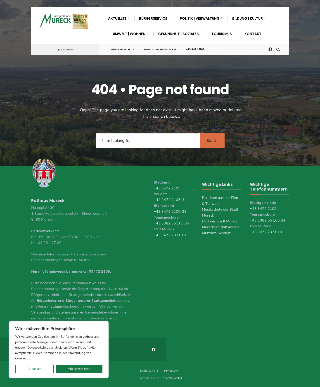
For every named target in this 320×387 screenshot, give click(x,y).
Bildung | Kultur (247, 18)
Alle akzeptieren (79, 369)
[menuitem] (121, 17)
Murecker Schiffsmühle (220, 227)
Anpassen (34, 369)
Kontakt (252, 33)
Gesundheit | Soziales (178, 33)
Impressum (171, 371)
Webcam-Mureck (122, 49)
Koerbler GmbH (172, 378)
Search (212, 140)
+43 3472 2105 (194, 49)
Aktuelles (117, 18)
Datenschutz (149, 371)
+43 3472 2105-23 (170, 211)
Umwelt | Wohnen (129, 33)
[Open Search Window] (278, 49)
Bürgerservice (153, 18)
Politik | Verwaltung (200, 18)
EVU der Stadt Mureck (220, 221)
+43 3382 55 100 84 (171, 223)
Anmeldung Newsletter (159, 49)
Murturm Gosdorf (216, 233)
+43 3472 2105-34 (170, 199)
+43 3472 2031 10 (170, 235)
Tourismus (221, 33)
